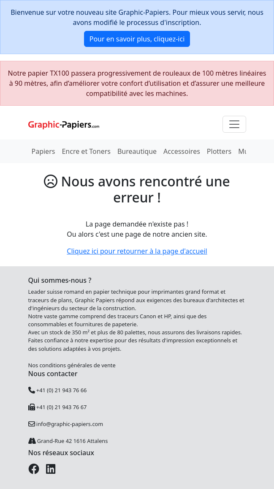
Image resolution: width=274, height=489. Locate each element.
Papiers (43, 151)
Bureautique (137, 151)
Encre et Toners (86, 151)
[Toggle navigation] (234, 124)
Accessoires (181, 151)
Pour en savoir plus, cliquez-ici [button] (137, 39)
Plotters (219, 151)
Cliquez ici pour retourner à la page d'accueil (137, 251)
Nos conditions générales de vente (72, 365)
